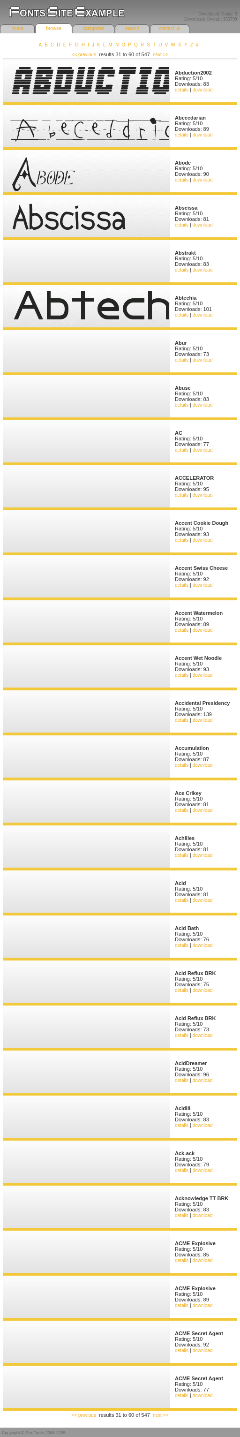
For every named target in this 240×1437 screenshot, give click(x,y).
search (132, 28)
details (181, 89)
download (203, 89)
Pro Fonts (35, 1432)
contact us (169, 28)
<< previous (84, 54)
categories (93, 28)
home (17, 28)
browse (53, 28)
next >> (160, 54)
